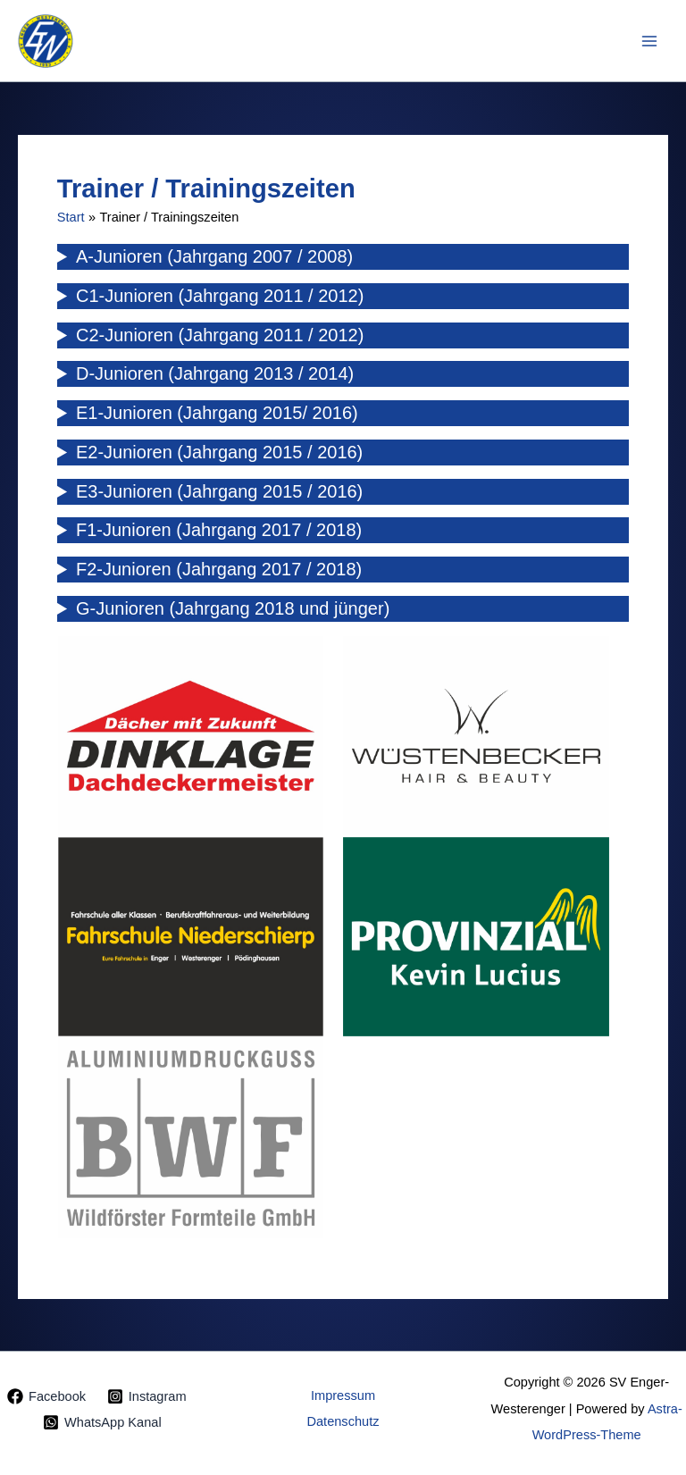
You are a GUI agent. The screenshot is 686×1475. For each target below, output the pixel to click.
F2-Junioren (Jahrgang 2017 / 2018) (219, 569)
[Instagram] (146, 1396)
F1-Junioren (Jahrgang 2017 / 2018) (219, 530)
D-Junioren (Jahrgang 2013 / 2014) (215, 373)
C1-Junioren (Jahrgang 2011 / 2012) (220, 296)
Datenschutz (342, 1421)
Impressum (343, 1395)
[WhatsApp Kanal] (102, 1422)
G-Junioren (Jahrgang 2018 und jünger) (232, 608)
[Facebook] (46, 1396)
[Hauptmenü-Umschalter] (649, 41)
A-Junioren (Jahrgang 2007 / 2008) (214, 256)
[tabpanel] (191, 735)
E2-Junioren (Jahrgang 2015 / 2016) (219, 452)
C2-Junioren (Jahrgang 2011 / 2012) (220, 335)
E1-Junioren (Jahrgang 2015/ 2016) (217, 413)
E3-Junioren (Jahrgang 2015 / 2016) (219, 491)
